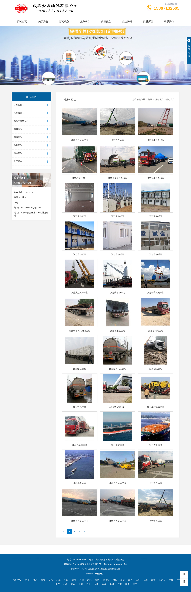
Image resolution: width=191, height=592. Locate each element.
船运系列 (31, 137)
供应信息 (106, 21)
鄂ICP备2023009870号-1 (115, 564)
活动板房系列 (31, 113)
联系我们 (169, 21)
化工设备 (31, 161)
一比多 (38, 555)
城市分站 (17, 579)
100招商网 (71, 555)
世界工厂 (132, 555)
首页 (150, 99)
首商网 (83, 555)
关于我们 (43, 21)
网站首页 (22, 21)
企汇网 (49, 555)
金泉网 (59, 555)
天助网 (144, 555)
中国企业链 (96, 555)
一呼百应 (120, 555)
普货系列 (31, 129)
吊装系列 (31, 153)
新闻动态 (64, 21)
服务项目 (85, 21)
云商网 (28, 555)
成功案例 (127, 21)
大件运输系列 (31, 105)
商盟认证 (148, 21)
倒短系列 (31, 145)
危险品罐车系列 (31, 121)
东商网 (108, 555)
